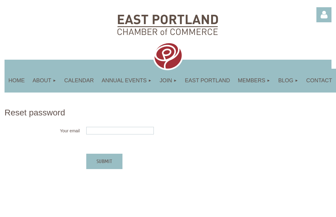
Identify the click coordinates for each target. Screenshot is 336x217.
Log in (323, 14)
